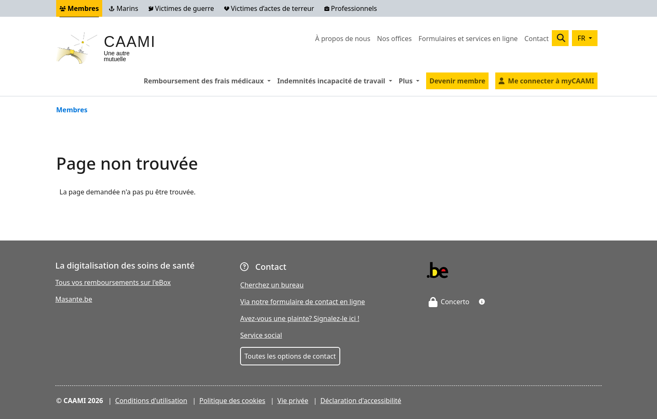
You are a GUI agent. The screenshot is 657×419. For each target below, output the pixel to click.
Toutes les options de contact (290, 356)
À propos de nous (342, 38)
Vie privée (292, 400)
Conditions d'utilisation (151, 400)
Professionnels (350, 8)
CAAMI (130, 41)
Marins (123, 8)
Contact (537, 38)
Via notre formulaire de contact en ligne (302, 301)
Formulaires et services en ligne (468, 38)
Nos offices (394, 38)
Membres (79, 8)
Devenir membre (457, 80)
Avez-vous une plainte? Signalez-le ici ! (299, 318)
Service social (261, 335)
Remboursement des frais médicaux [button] (209, 80)
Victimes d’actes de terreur (269, 8)
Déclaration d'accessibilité (361, 400)
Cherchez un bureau (271, 285)
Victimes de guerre (181, 8)
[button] (482, 302)
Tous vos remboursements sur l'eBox (113, 282)
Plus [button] (411, 80)
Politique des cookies (232, 400)
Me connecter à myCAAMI (551, 80)
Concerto (449, 301)
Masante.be (73, 299)
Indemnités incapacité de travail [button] (336, 80)
